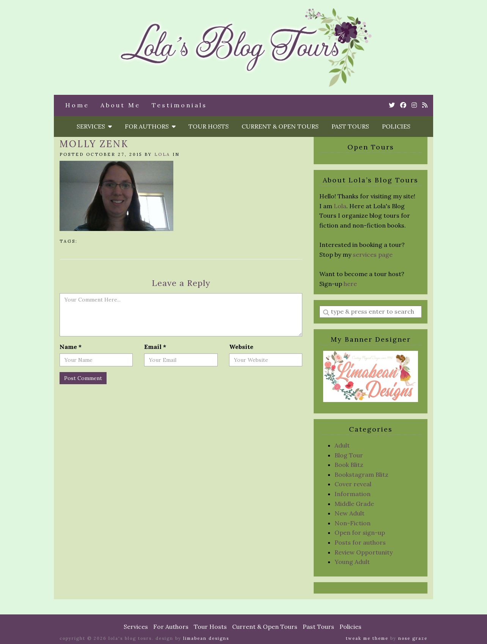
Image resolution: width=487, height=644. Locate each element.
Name (71, 346)
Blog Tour (349, 455)
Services (94, 126)
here (350, 283)
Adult (342, 445)
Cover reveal (353, 484)
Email (155, 346)
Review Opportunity (364, 552)
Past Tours (350, 126)
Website (241, 346)
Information (353, 494)
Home (77, 105)
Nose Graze (412, 638)
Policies (396, 126)
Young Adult (352, 561)
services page (373, 254)
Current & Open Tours (280, 126)
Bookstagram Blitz (361, 474)
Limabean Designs (206, 638)
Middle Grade (354, 503)
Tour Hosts (209, 126)
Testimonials (179, 105)
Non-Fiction (353, 523)
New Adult (349, 513)
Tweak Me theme (367, 638)
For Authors (150, 126)
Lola (162, 154)
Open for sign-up (360, 532)
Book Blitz (349, 464)
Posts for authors (360, 542)
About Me (120, 105)
